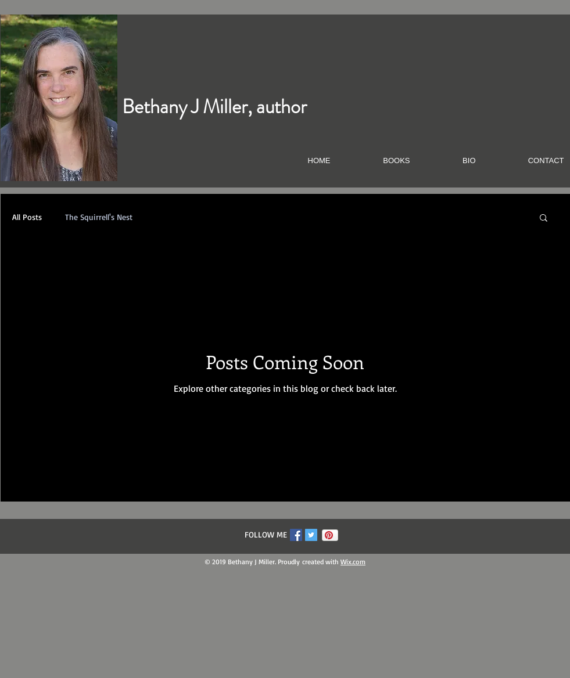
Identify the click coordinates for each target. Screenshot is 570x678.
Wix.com (352, 561)
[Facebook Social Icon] (296, 535)
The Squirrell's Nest (98, 217)
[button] (543, 218)
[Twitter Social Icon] (311, 535)
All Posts (27, 217)
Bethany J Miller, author (214, 106)
